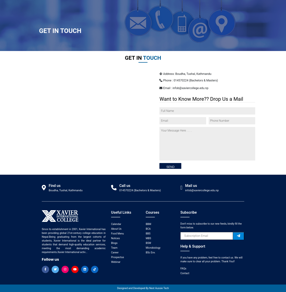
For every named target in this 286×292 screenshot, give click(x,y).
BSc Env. (150, 252)
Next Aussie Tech (159, 288)
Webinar (115, 261)
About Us (116, 228)
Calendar (116, 224)
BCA (148, 228)
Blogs (114, 243)
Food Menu (117, 233)
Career (115, 252)
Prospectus (117, 257)
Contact (184, 273)
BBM (148, 224)
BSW (148, 243)
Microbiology (153, 247)
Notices (115, 238)
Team (114, 247)
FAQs (183, 268)
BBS (148, 233)
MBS (148, 238)
